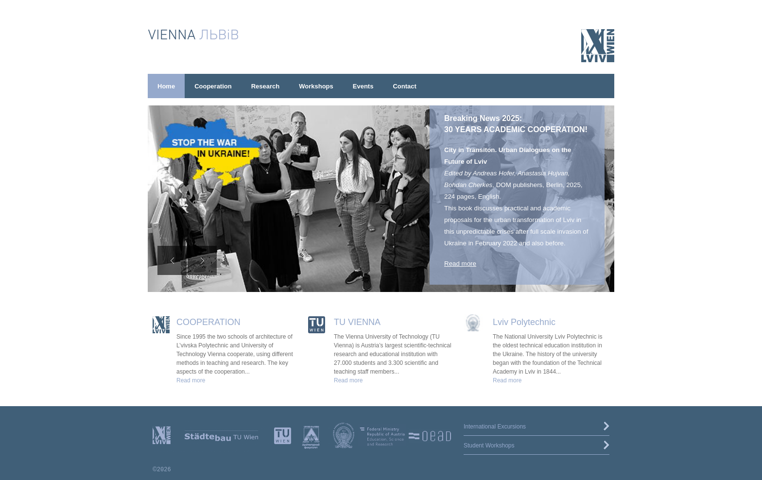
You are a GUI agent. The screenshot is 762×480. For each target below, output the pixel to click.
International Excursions (495, 426)
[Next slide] (202, 260)
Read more (460, 263)
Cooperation (213, 86)
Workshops (316, 86)
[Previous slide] (172, 260)
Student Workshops (489, 445)
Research (265, 86)
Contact (404, 86)
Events (363, 86)
